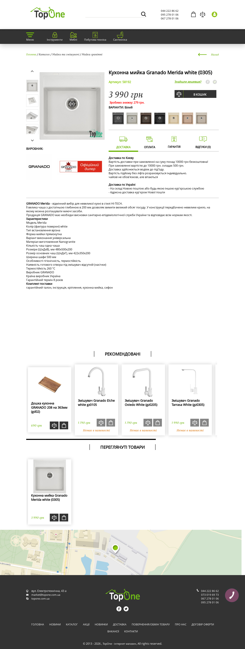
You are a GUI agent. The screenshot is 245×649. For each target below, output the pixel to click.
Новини (55, 624)
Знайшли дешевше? (188, 82)
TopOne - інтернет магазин (119, 643)
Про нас (180, 624)
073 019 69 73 (210, 594)
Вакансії (113, 631)
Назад (215, 54)
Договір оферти (203, 624)
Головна (31, 54)
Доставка (119, 624)
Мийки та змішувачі (65, 54)
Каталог (44, 54)
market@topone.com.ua (45, 594)
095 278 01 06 (170, 14)
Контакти (131, 631)
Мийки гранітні (92, 54)
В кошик (199, 94)
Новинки (101, 624)
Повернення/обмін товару (151, 624)
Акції (86, 624)
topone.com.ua (40, 598)
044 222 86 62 (170, 10)
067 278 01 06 (170, 18)
